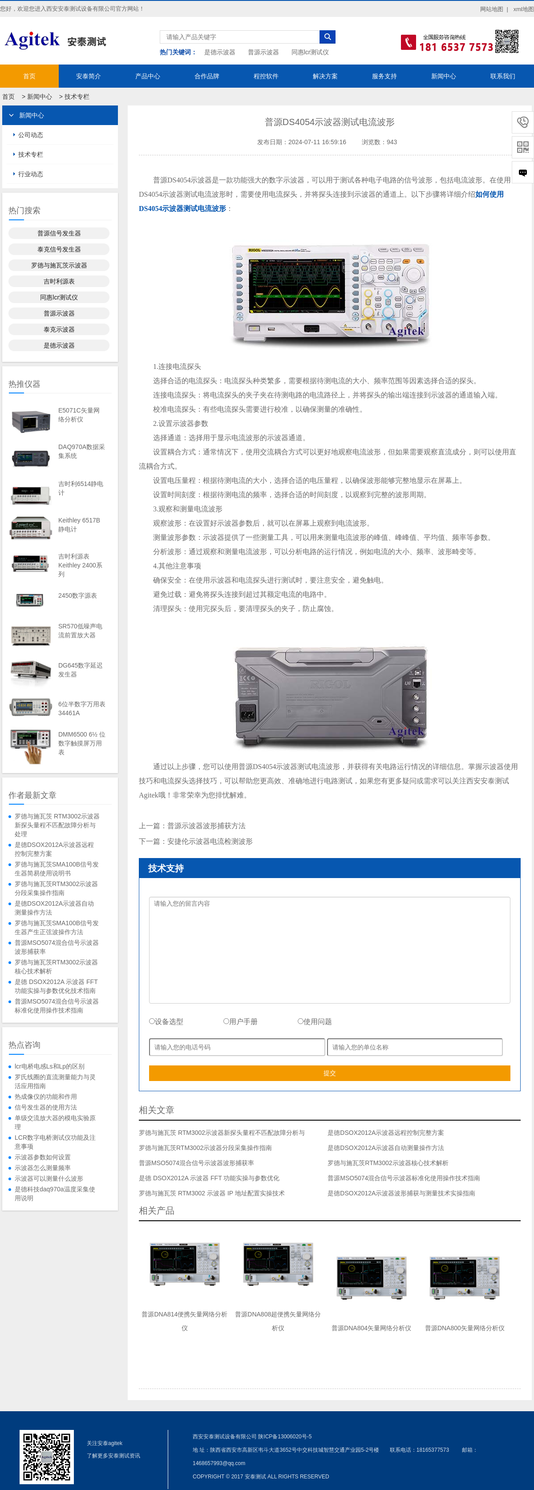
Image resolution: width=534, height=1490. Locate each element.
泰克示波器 (59, 329)
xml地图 (524, 9)
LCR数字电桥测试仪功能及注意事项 (55, 1142)
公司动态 (30, 134)
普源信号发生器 (59, 233)
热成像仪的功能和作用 (46, 1096)
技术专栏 (77, 96)
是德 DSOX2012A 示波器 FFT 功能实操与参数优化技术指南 (56, 986)
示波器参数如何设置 (43, 1157)
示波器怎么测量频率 (43, 1167)
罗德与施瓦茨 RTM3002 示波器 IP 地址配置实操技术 (212, 1193)
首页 (29, 76)
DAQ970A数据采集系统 (81, 451)
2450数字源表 (77, 595)
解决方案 (325, 76)
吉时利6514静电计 (80, 488)
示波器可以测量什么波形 (49, 1178)
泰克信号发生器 (59, 249)
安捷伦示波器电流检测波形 (210, 841)
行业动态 (30, 174)
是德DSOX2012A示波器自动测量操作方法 (54, 908)
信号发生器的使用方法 (46, 1107)
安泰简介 (88, 76)
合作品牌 (206, 76)
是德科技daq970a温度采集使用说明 (55, 1194)
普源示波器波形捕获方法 (206, 826)
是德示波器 (219, 52)
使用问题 (315, 1021)
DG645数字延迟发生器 (80, 670)
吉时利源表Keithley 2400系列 (80, 565)
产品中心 (147, 76)
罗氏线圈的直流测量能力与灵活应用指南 (55, 1081)
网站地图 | (494, 9)
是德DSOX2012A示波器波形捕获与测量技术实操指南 (401, 1193)
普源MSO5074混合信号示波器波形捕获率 (57, 947)
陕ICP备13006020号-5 (285, 1436)
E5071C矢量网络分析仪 (79, 415)
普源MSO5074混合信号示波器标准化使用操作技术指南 (57, 1006)
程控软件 (266, 76)
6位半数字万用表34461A (81, 708)
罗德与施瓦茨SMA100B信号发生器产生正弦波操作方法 (57, 927)
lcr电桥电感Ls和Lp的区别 (50, 1066)
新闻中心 (443, 76)
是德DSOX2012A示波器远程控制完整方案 (54, 849)
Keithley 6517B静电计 (79, 525)
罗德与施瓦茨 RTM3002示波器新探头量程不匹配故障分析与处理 (57, 825)
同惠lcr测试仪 (310, 52)
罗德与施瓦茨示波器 (59, 265)
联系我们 (502, 76)
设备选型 (166, 1021)
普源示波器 (263, 52)
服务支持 (384, 76)
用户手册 (240, 1021)
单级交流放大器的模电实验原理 (55, 1122)
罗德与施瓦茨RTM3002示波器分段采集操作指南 (56, 888)
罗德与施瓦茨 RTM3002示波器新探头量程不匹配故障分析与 (222, 1132)
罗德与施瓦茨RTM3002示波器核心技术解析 (56, 967)
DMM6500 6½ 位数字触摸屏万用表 (81, 743)
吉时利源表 (59, 281)
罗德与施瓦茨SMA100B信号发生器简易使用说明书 (57, 869)
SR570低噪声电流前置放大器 (80, 631)
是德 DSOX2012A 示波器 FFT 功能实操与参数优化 (209, 1178)
